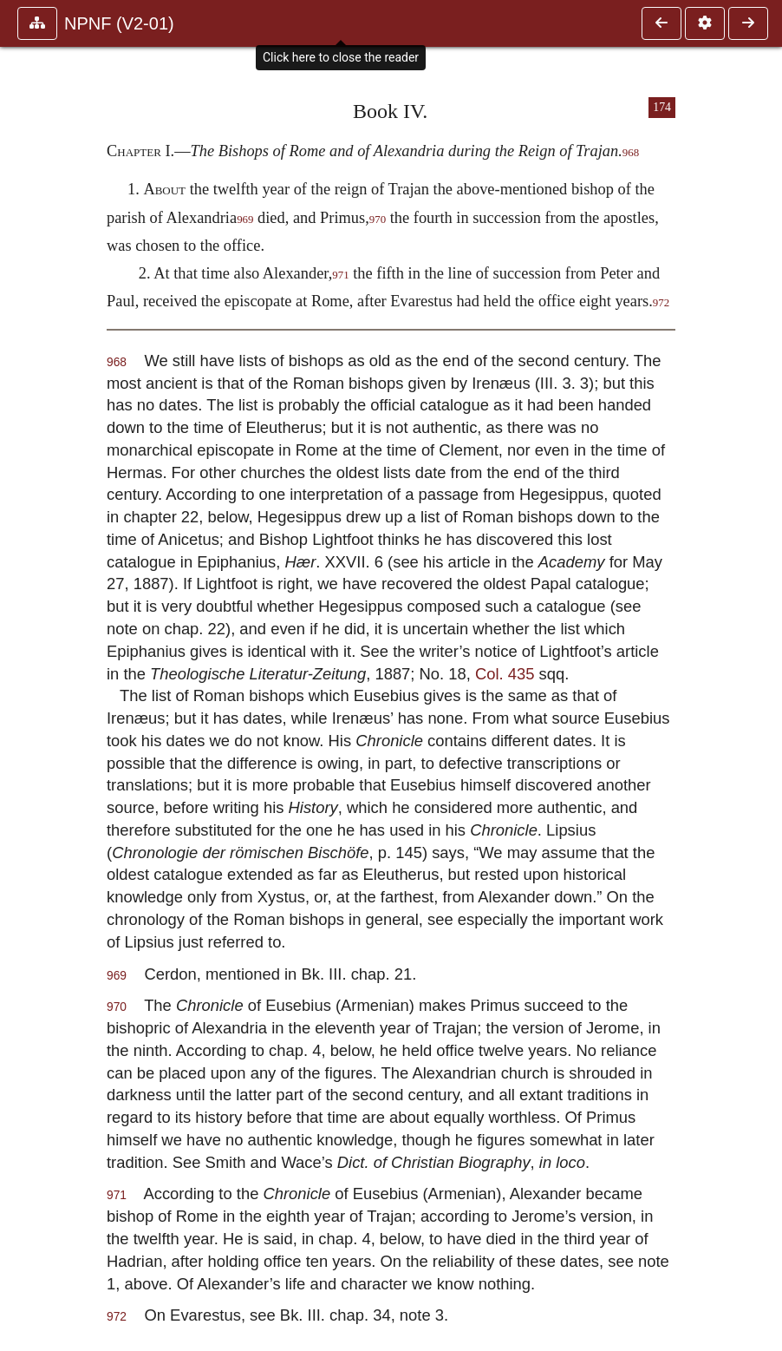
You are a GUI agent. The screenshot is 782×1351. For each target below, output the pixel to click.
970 (377, 219)
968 (630, 153)
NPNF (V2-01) (119, 23)
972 (661, 303)
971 (340, 275)
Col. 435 (505, 674)
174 (662, 107)
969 (245, 219)
